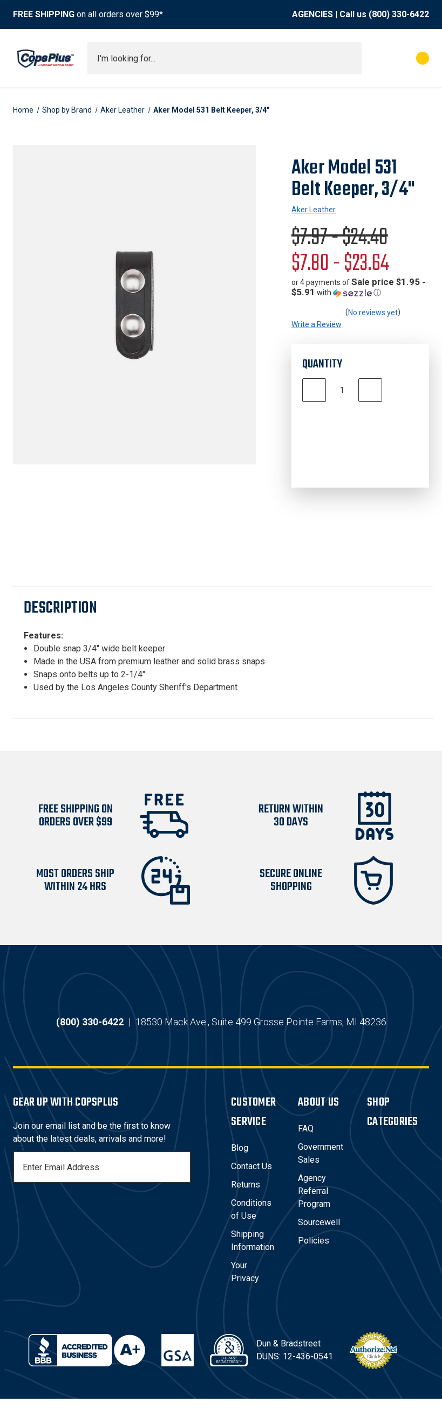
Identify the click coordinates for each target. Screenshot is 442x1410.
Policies (313, 1252)
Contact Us (251, 1177)
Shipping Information (252, 1251)
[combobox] (224, 58)
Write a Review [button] (316, 324)
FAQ (306, 1140)
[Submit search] (350, 58)
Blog (239, 1159)
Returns (245, 1196)
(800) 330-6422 (399, 14)
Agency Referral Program (314, 1202)
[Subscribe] (181, 1178)
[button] (360, 287)
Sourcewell (319, 1233)
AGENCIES (312, 14)
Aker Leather (313, 209)
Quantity (322, 364)
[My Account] (375, 58)
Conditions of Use (251, 1220)
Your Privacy (245, 1283)
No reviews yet (373, 312)
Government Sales (320, 1164)
